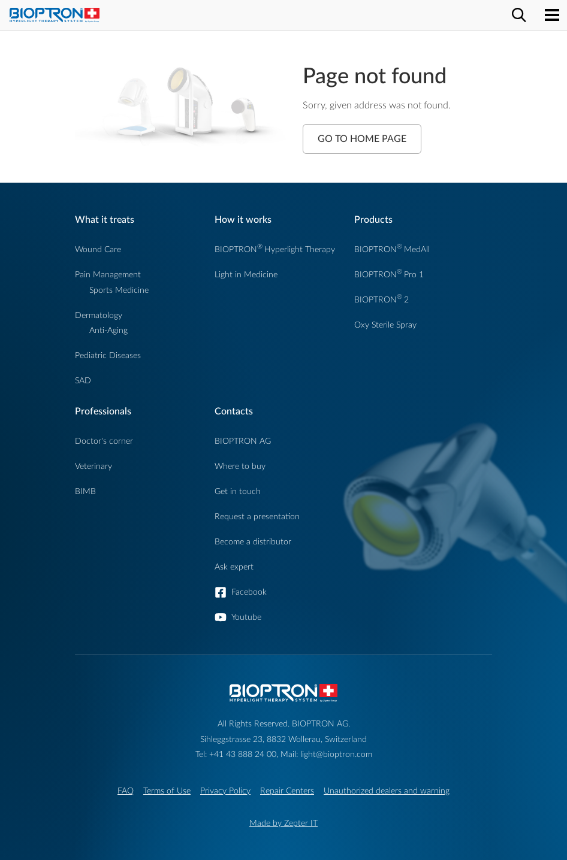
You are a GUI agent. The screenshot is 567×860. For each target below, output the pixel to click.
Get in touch (238, 491)
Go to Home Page (362, 139)
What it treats (104, 220)
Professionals (103, 411)
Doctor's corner (104, 441)
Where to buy (240, 466)
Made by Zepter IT (283, 823)
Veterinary (93, 466)
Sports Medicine (119, 290)
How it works (243, 220)
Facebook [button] (249, 592)
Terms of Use (167, 790)
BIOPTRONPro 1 (389, 274)
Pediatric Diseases (108, 355)
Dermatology (98, 315)
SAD (83, 380)
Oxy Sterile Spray (385, 324)
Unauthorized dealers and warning (387, 790)
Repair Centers (287, 790)
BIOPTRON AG (243, 441)
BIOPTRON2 (381, 299)
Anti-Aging (108, 330)
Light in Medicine (246, 274)
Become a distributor (253, 541)
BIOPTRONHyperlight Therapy (275, 249)
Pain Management (108, 274)
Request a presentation (257, 516)
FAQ (125, 790)
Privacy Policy (225, 790)
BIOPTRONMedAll (392, 249)
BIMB (85, 491)
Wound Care (98, 249)
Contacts (234, 411)
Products (373, 220)
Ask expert (234, 566)
